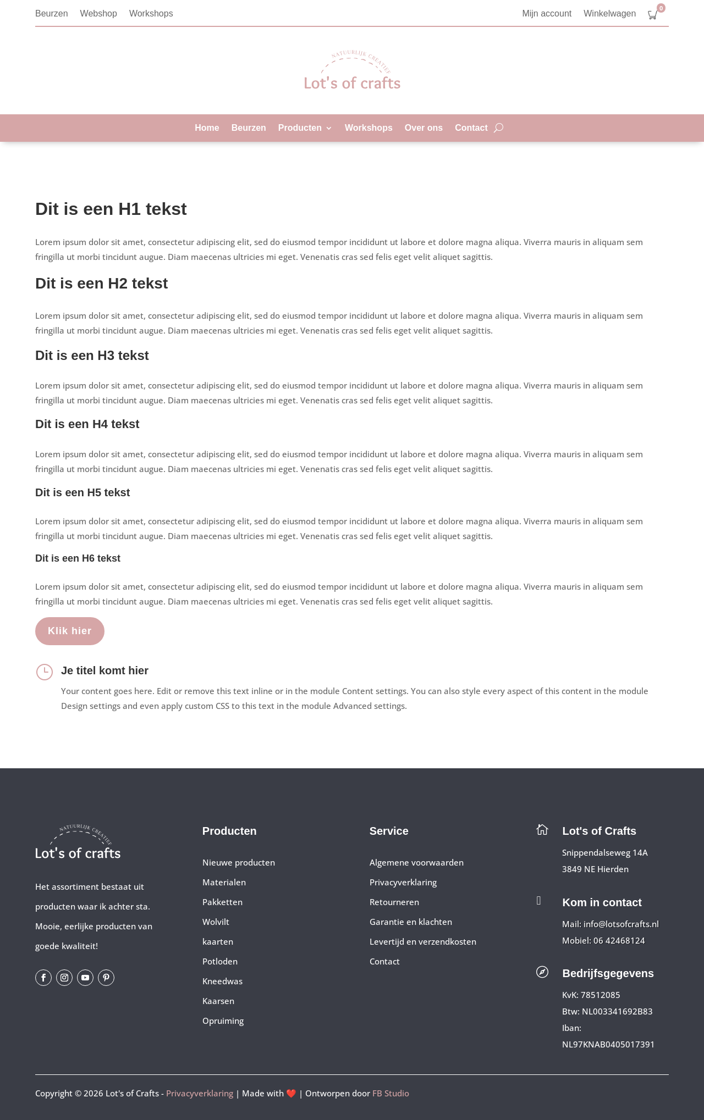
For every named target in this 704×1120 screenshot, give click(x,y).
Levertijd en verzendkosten (423, 941)
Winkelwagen (610, 14)
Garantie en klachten (411, 921)
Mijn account (546, 14)
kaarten (217, 941)
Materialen (224, 882)
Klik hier (70, 630)
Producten (300, 128)
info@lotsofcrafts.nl (621, 923)
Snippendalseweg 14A (605, 852)
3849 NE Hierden (595, 868)
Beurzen (51, 14)
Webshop (98, 14)
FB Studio (390, 1093)
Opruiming (223, 1020)
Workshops (151, 14)
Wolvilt (215, 921)
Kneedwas (222, 980)
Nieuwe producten (238, 862)
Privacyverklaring (403, 882)
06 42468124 (619, 940)
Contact (471, 128)
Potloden (220, 961)
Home (207, 128)
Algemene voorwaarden (417, 862)
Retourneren (394, 901)
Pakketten (222, 901)
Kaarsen (218, 1000)
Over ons (424, 128)
